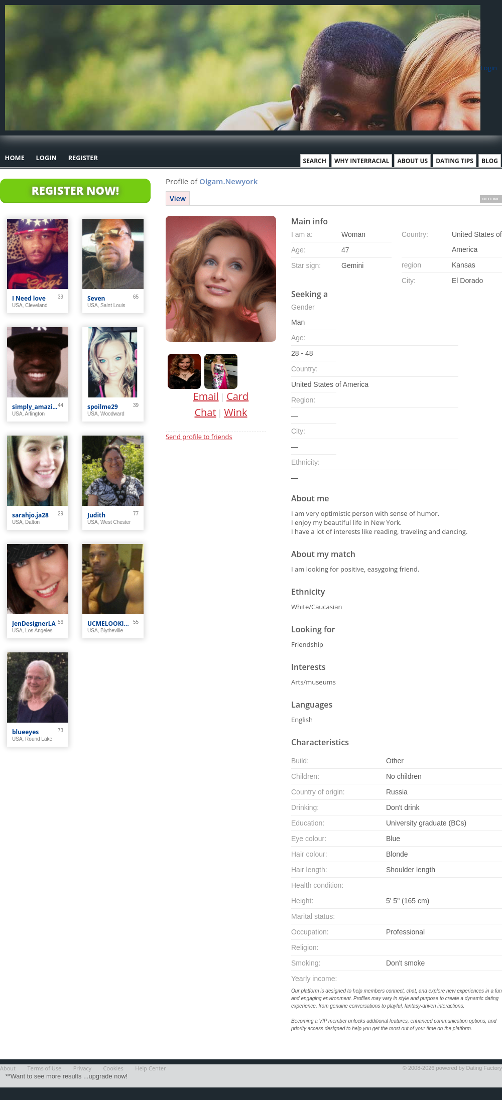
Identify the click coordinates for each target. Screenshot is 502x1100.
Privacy (82, 1068)
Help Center (150, 1068)
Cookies (113, 1068)
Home (15, 157)
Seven (96, 298)
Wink (235, 412)
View (178, 198)
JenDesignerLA (34, 623)
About (8, 1068)
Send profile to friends (199, 436)
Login (488, 67)
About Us (412, 161)
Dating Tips (454, 161)
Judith (96, 515)
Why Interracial (362, 161)
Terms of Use (45, 1068)
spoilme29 (102, 406)
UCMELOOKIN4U (110, 623)
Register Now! (75, 190)
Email (206, 396)
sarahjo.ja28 (30, 515)
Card (237, 396)
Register (83, 157)
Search (314, 161)
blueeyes (25, 732)
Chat (205, 412)
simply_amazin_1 (35, 406)
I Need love (29, 298)
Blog (489, 161)
